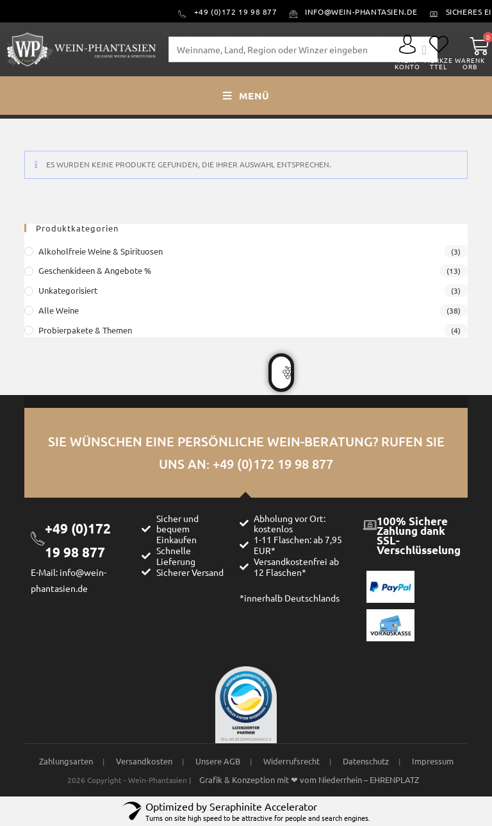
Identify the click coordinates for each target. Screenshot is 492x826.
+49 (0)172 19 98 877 (273, 463)
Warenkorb (470, 63)
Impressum (433, 760)
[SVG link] (407, 44)
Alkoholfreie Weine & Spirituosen (100, 251)
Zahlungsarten (66, 760)
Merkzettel (438, 63)
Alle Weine (58, 310)
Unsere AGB (217, 760)
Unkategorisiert (67, 290)
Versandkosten (144, 760)
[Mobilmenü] (246, 95)
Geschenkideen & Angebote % (94, 270)
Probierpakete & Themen (85, 329)
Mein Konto (407, 63)
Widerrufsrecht (291, 760)
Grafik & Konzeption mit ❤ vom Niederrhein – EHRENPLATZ (309, 779)
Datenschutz (366, 760)
